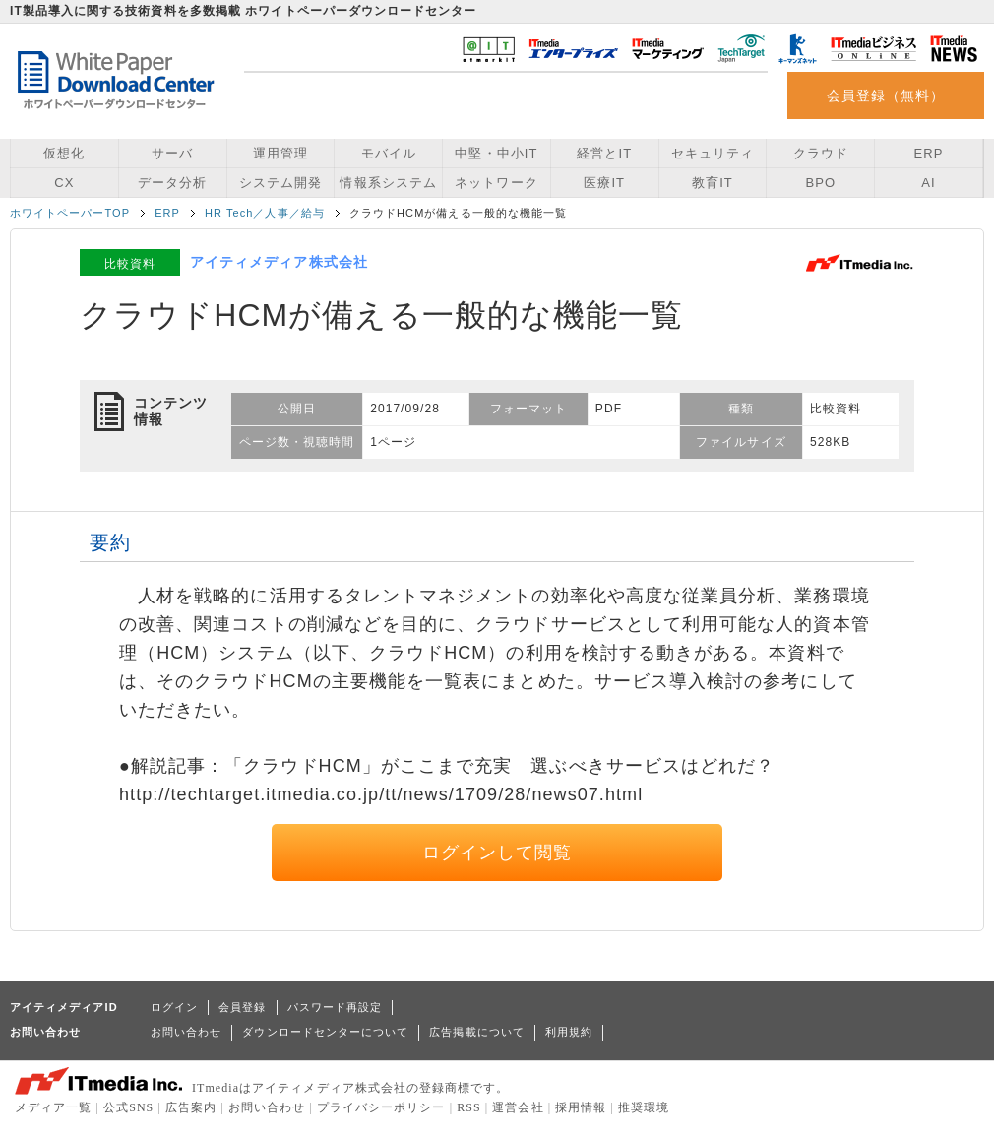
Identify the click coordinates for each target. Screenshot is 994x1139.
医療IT (604, 182)
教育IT (712, 182)
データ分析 (172, 182)
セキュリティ (712, 153)
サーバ (172, 153)
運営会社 (517, 1107)
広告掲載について (477, 1032)
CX (64, 182)
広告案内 (191, 1107)
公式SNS (128, 1107)
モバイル (388, 153)
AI (928, 182)
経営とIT (604, 153)
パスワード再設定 (335, 1007)
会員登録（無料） (886, 95)
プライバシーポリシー (381, 1107)
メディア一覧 (53, 1107)
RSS (469, 1107)
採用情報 (580, 1107)
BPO (820, 182)
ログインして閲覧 (497, 852)
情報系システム (388, 182)
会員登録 (242, 1007)
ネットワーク (496, 182)
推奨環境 (643, 1107)
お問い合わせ (186, 1032)
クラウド (820, 153)
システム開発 (280, 182)
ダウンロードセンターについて (325, 1032)
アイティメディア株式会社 (279, 262)
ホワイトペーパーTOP (70, 213)
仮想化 (64, 153)
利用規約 (568, 1032)
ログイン (174, 1007)
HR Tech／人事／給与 (265, 213)
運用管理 (280, 153)
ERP (929, 153)
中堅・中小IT (496, 153)
